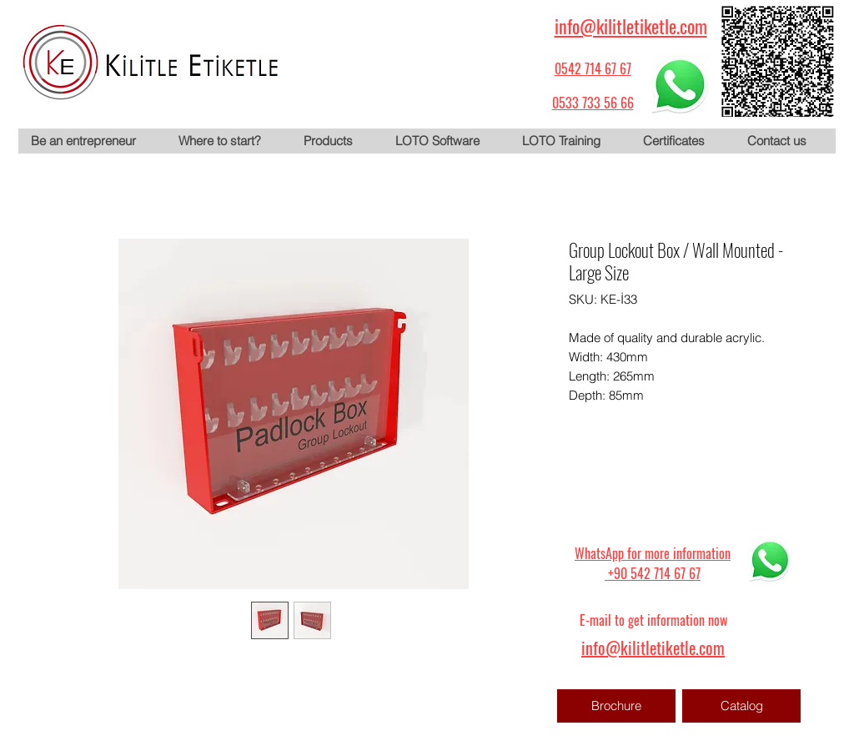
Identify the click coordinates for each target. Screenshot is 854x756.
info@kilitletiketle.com (631, 26)
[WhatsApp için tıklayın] (680, 84)
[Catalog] (741, 706)
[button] (336, 141)
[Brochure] (616, 706)
